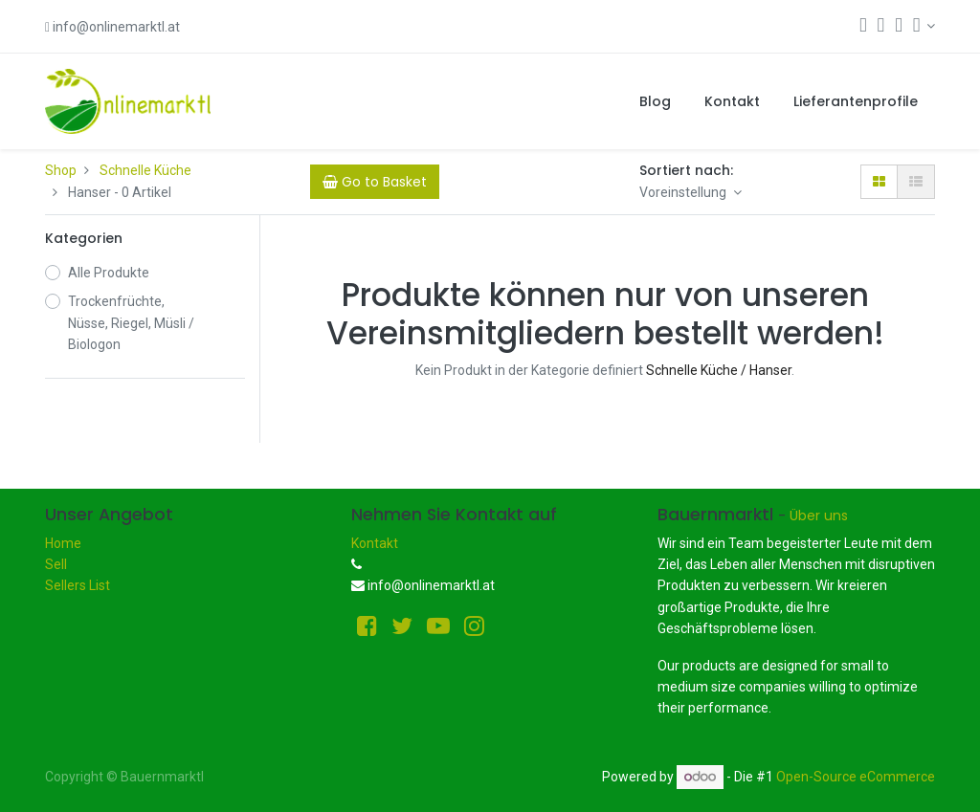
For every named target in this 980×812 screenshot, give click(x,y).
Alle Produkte (108, 272)
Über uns (819, 515)
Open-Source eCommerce (855, 776)
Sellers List (77, 585)
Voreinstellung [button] (684, 192)
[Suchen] (863, 26)
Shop (61, 170)
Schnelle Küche (145, 170)
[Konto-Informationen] (924, 25)
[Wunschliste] (898, 26)
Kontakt (374, 543)
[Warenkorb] (881, 26)
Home (63, 543)
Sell (56, 564)
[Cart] (374, 182)
